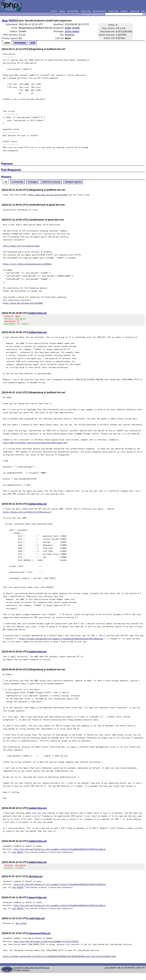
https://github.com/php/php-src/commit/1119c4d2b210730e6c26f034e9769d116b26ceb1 (61, 640)
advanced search (99, 11)
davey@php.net (38, 900)
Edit (33, 42)
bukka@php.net (38, 313)
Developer (20, 42)
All (5, 182)
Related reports (73, 182)
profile (76, 28)
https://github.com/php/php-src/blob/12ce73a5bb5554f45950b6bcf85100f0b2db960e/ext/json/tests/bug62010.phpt (59, 959)
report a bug (86, 11)
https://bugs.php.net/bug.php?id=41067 (48, 195)
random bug (134, 11)
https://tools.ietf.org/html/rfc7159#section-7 (27, 514)
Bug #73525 (21, 926)
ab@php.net (36, 879)
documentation (73, 11)
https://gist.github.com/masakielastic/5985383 (27, 264)
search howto (113, 11)
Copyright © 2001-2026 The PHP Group (31, 971)
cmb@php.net (37, 921)
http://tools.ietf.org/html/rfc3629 (21, 246)
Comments (17, 182)
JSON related (72, 31)
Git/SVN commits (51, 182)
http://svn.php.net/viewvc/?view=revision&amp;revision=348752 (46, 944)
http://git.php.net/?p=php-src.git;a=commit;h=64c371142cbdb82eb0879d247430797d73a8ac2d (59, 851)
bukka (68, 28)
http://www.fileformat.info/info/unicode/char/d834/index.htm (35, 444)
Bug (5, 20)
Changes (33, 182)
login (143, 11)
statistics (124, 11)
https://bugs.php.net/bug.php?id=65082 (23, 303)
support (62, 11)
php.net (54, 11)
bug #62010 (18, 854)
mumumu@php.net (39, 936)
